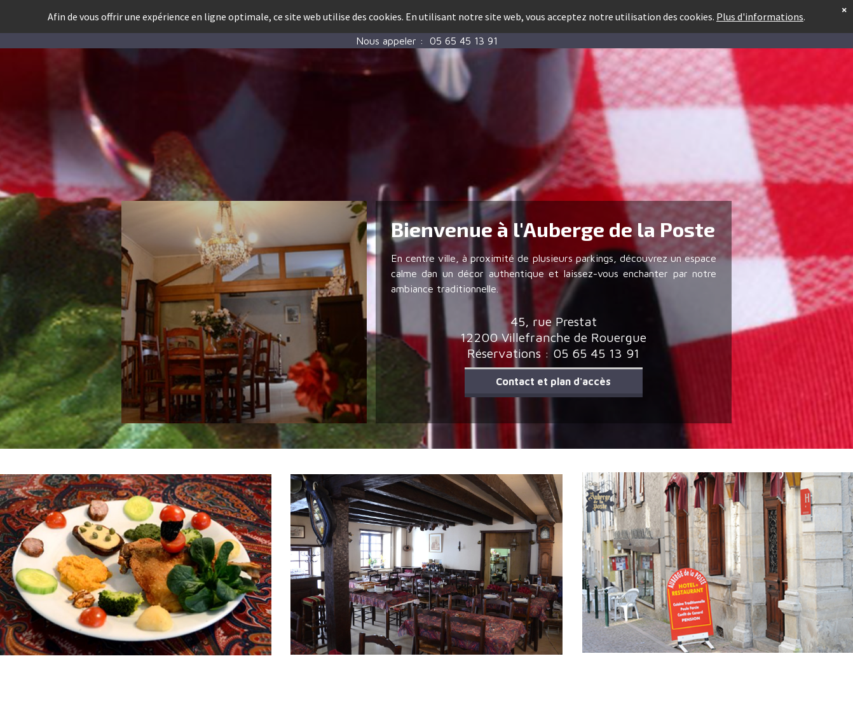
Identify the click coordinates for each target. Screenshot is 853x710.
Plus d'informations (759, 7)
